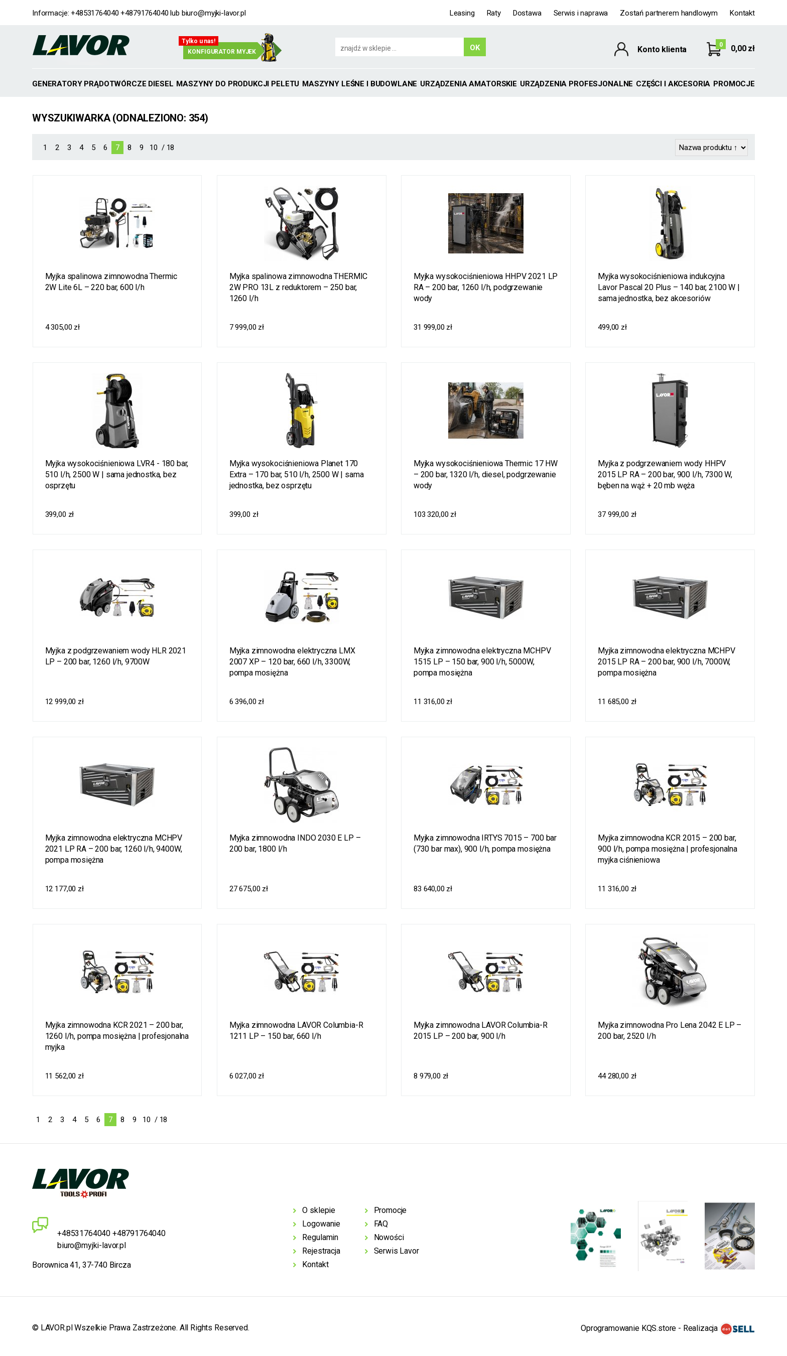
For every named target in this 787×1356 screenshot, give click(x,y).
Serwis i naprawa (581, 13)
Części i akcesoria (673, 83)
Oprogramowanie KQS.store (628, 1328)
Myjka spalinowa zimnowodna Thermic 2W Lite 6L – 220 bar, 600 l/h (111, 282)
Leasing (462, 13)
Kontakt (742, 13)
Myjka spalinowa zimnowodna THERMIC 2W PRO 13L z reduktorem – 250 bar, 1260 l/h (298, 287)
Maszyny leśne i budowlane (359, 83)
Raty (494, 13)
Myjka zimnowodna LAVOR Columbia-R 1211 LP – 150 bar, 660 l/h (296, 1030)
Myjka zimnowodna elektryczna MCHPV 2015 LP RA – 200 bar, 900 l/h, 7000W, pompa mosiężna (666, 661)
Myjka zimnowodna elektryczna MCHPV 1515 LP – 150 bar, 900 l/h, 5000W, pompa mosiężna (482, 661)
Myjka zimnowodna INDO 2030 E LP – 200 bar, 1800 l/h (295, 843)
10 (154, 147)
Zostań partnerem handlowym (669, 13)
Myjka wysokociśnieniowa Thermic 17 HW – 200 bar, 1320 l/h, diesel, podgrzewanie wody (486, 474)
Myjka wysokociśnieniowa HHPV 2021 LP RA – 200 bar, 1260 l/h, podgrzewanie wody (486, 287)
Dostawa (527, 13)
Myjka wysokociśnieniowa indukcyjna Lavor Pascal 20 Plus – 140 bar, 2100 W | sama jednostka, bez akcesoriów (669, 287)
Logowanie (321, 1224)
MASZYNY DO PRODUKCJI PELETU (237, 83)
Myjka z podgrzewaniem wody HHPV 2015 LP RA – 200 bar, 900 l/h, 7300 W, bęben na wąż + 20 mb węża (665, 474)
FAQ (381, 1224)
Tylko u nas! (198, 41)
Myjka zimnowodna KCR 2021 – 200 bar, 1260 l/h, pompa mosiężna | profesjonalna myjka (117, 1036)
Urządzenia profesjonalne (576, 83)
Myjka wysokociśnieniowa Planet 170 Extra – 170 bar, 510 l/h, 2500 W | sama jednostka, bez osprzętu (296, 474)
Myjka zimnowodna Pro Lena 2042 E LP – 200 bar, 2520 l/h (669, 1030)
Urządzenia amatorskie (468, 83)
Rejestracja (321, 1251)
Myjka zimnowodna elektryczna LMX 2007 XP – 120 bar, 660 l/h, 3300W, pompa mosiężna (292, 661)
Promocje (734, 83)
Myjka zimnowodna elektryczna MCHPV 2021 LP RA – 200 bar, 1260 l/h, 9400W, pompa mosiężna (114, 849)
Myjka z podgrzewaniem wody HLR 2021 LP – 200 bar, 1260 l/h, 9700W (115, 656)
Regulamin (320, 1237)
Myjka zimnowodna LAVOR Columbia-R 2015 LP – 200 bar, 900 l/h (481, 1030)
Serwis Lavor (396, 1251)
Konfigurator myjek (222, 51)
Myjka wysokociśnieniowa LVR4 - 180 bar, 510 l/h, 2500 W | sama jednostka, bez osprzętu (117, 474)
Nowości (389, 1237)
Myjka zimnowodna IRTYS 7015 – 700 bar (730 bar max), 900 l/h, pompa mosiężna (485, 843)
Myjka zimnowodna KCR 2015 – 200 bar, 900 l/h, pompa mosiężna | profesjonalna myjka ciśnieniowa (667, 849)
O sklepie (318, 1210)
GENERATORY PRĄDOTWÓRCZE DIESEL (103, 83)
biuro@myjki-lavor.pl (214, 13)
